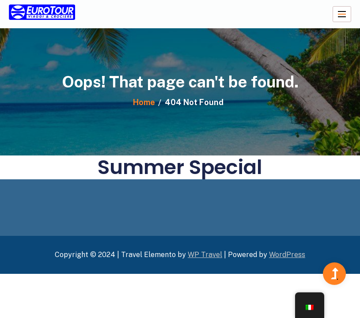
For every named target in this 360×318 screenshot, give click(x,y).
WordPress (287, 254)
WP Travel (205, 254)
